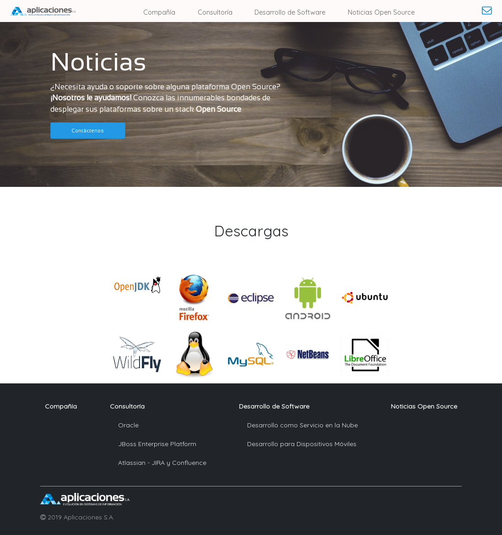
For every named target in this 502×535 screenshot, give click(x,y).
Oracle (128, 425)
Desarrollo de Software (289, 12)
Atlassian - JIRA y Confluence (162, 463)
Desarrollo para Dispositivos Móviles (301, 444)
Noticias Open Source (381, 12)
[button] (88, 130)
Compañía (159, 12)
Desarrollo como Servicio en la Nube (302, 425)
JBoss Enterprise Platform (157, 444)
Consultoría (215, 12)
